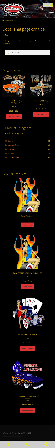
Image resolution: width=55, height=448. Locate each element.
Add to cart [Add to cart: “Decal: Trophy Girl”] (27, 225)
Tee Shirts (11, 153)
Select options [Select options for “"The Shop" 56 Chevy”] (41, 114)
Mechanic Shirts (13, 145)
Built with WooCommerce (11, 436)
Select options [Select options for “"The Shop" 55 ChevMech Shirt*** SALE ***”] (13, 116)
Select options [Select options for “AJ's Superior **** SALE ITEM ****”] (27, 410)
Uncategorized (13, 157)
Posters (11, 149)
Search (27, 444)
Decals (10, 141)
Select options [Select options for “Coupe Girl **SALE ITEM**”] (27, 348)
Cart (43, 443)
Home (7, 21)
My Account (9, 444)
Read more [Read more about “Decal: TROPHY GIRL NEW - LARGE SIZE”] (27, 286)
